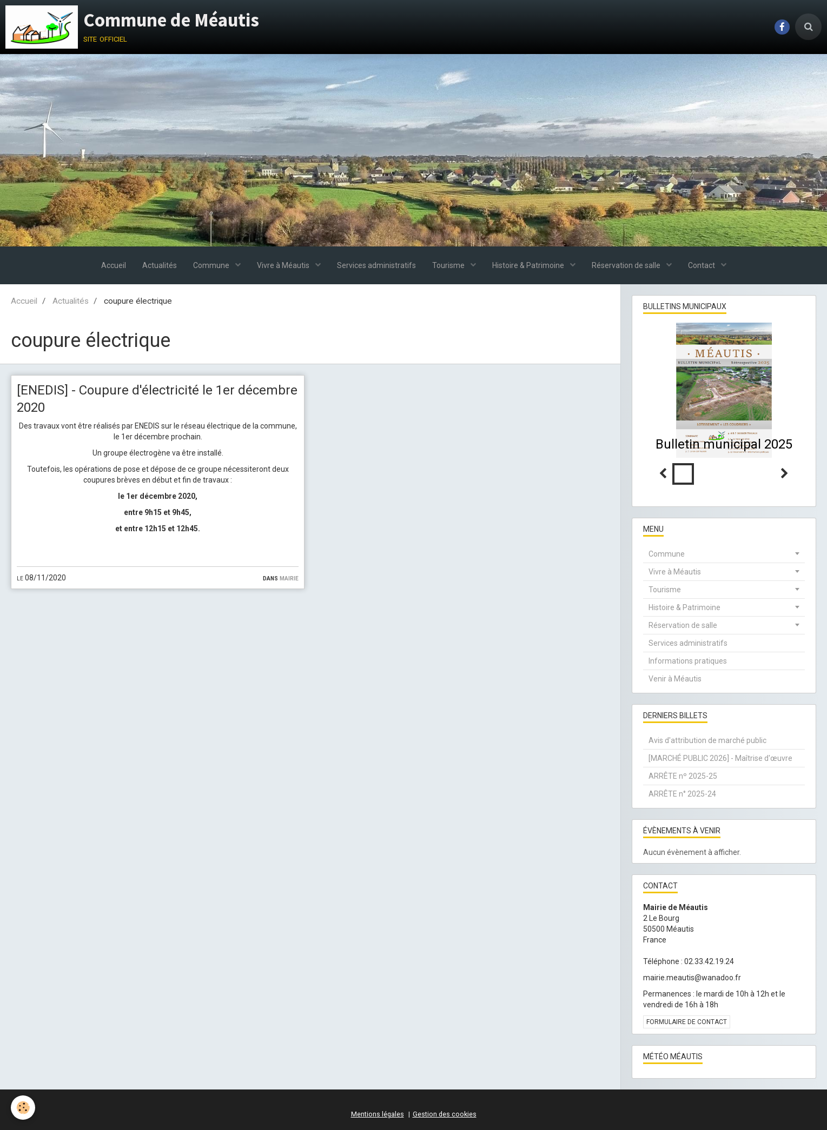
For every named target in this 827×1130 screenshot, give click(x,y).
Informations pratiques (688, 661)
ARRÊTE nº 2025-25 (683, 776)
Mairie (289, 577)
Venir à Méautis (675, 678)
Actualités (159, 265)
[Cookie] (23, 1107)
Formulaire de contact (686, 1022)
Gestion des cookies (445, 1114)
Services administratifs (376, 265)
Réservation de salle (627, 265)
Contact (702, 265)
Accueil (113, 265)
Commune (212, 265)
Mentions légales (377, 1114)
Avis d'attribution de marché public (707, 740)
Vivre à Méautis (284, 265)
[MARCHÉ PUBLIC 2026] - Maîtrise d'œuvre (720, 758)
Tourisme (449, 265)
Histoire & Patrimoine (529, 265)
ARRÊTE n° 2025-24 (682, 794)
